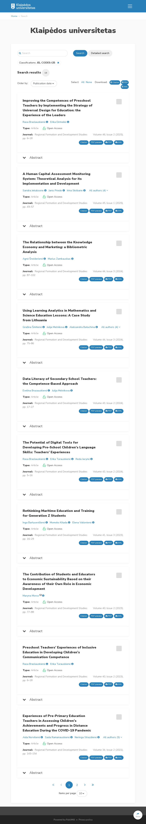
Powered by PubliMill (64, 819)
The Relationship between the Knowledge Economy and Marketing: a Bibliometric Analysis (57, 247)
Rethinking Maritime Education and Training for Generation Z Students (58, 513)
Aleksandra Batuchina (82, 327)
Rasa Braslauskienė (34, 122)
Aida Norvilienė (31, 737)
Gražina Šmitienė (32, 327)
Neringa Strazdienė (86, 737)
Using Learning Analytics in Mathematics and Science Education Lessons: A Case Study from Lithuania (59, 315)
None (89, 82)
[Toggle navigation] (130, 6)
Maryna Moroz (31, 595)
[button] (137, 815)
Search (80, 53)
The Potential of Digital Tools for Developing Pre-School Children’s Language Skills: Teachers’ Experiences (59, 447)
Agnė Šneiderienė (33, 259)
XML (125, 86)
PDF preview (96, 142)
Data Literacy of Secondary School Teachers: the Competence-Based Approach (59, 381)
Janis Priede (55, 190)
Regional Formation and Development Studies (61, 134)
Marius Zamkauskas (59, 259)
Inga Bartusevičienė (34, 522)
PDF (125, 82)
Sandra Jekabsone (33, 190)
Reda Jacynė (83, 459)
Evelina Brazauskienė (35, 390)
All (82, 82)
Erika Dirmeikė (58, 122)
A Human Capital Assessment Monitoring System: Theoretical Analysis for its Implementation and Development (56, 179)
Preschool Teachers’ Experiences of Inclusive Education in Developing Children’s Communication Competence (59, 652)
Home (14, 16)
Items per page (67, 793)
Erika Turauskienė (60, 459)
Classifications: (37, 62)
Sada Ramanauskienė (57, 737)
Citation (114, 82)
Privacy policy (86, 819)
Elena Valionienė (81, 522)
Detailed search (100, 53)
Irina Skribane (75, 190)
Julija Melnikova (55, 327)
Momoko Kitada (58, 522)
